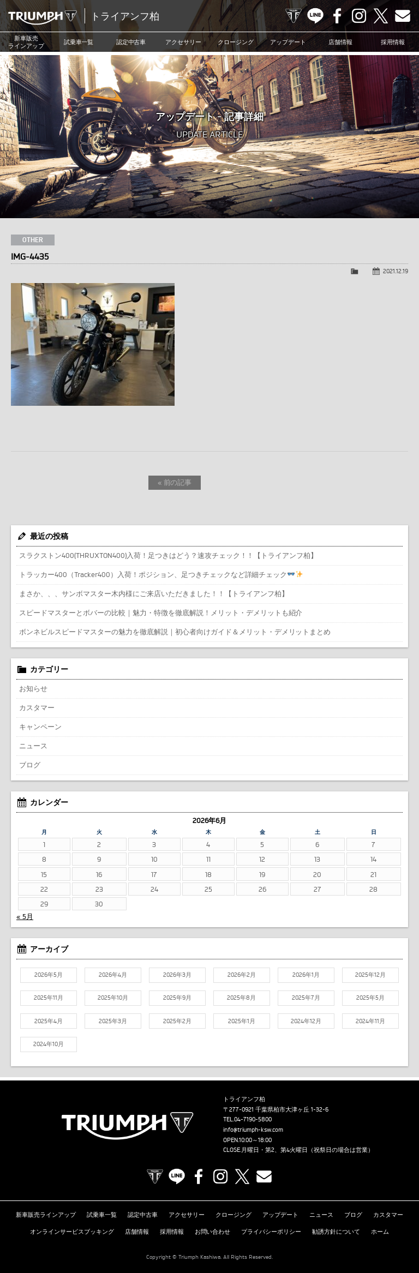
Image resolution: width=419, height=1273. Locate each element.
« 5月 (24, 916)
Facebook (337, 16)
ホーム (380, 1231)
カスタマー (37, 707)
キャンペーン (40, 726)
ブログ (29, 764)
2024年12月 (306, 1021)
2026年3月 (177, 974)
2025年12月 (370, 974)
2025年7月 (306, 997)
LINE (315, 16)
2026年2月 (242, 974)
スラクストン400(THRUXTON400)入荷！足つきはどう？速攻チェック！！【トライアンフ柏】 (168, 555)
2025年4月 (48, 1021)
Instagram (359, 16)
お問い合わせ (213, 1231)
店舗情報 (340, 42)
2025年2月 (177, 1021)
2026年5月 (48, 974)
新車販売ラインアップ (46, 1214)
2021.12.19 (395, 271)
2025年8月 (241, 997)
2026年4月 (113, 974)
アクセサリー (183, 42)
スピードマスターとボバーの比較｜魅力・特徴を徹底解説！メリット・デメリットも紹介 (160, 612)
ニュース (33, 745)
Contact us (402, 16)
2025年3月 (113, 1021)
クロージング (236, 42)
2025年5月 (370, 997)
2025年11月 (48, 997)
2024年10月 (48, 1044)
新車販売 (26, 42)
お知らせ (33, 688)
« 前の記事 (175, 482)
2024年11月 (370, 1021)
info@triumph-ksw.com (253, 1129)
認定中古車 (131, 42)
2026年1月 (306, 974)
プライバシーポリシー (271, 1231)
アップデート (288, 42)
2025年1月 (241, 1021)
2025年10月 (113, 997)
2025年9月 (177, 997)
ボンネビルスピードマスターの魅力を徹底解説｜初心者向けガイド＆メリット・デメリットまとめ (175, 631)
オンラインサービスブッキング (72, 1231)
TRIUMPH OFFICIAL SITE (293, 16)
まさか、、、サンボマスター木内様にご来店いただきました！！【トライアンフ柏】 (154, 593)
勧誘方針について (336, 1231)
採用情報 (393, 42)
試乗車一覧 (79, 42)
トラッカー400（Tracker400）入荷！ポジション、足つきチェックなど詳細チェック (161, 574)
